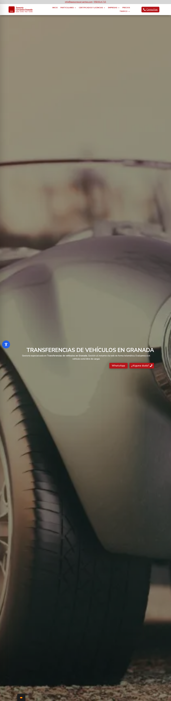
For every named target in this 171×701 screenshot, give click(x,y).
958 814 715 (100, 1)
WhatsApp (118, 365)
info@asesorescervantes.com (78, 1)
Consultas (152, 9)
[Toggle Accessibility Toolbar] (6, 344)
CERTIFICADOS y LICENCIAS (91, 8)
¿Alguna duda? (140, 365)
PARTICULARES (67, 8)
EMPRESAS (112, 8)
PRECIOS (126, 8)
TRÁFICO (123, 11)
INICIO (55, 8)
